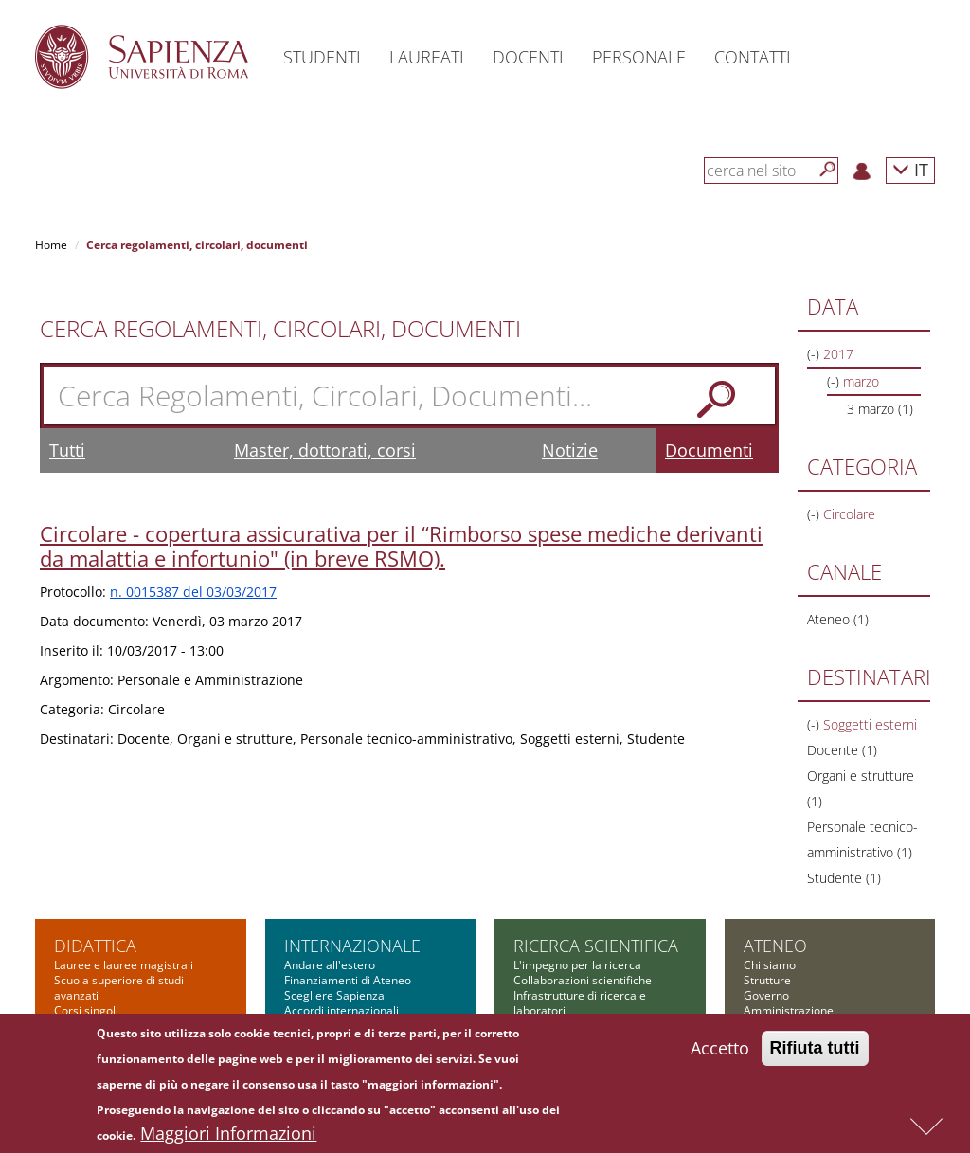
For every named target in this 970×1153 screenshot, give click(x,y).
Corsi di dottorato (100, 904)
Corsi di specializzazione (118, 919)
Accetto (720, 1054)
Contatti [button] (752, 56)
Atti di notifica (780, 980)
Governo (766, 874)
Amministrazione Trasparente (823, 935)
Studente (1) (844, 757)
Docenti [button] (528, 56)
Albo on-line (775, 995)
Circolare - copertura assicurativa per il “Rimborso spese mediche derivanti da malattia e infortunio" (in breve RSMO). (401, 424)
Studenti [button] (322, 56)
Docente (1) (842, 629)
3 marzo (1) (880, 288)
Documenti (709, 328)
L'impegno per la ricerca (577, 844)
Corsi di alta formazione (117, 980)
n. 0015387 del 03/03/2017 (193, 470)
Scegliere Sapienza (334, 874)
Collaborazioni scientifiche (582, 859)
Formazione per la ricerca (581, 1010)
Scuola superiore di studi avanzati (119, 866)
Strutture (767, 859)
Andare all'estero (329, 844)
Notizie (570, 328)
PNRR (527, 904)
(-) (815, 393)
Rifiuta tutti (815, 1054)
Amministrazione (789, 889)
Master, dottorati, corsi (325, 328)
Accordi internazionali (341, 889)
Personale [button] (639, 56)
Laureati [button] (426, 56)
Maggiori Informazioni (228, 1139)
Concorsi (767, 919)
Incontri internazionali (341, 904)
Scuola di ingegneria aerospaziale (107, 942)
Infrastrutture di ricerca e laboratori (579, 881)
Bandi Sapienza (554, 980)
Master (73, 965)
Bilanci (761, 950)
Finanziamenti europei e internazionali (576, 927)
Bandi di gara (779, 904)
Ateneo (775, 824)
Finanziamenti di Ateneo (347, 859)
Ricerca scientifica (595, 824)
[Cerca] (827, 169)
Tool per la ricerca (561, 995)
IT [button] (910, 169)
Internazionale (352, 824)
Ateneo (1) (838, 498)
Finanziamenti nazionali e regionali (580, 957)
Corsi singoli (86, 889)
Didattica (95, 824)
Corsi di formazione (105, 995)
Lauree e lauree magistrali (123, 844)
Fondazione (774, 965)
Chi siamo (770, 844)
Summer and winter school (124, 1010)
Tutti (67, 328)
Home (51, 245)
